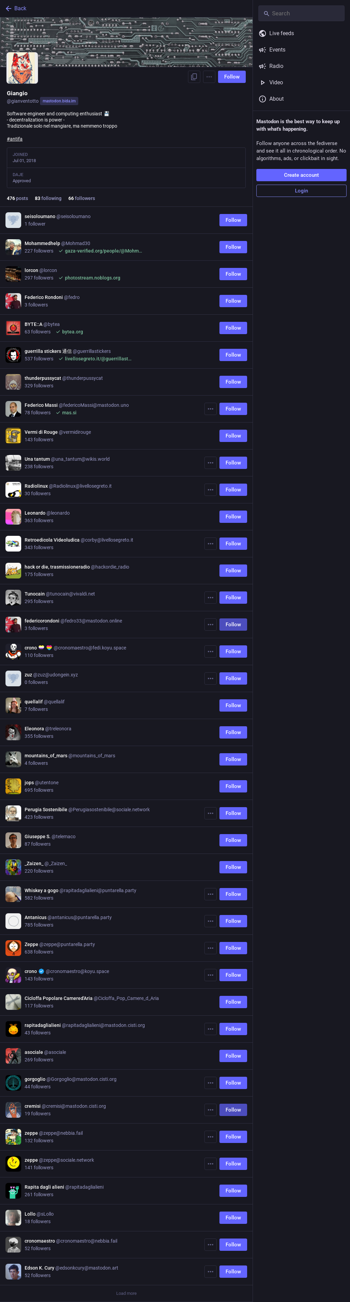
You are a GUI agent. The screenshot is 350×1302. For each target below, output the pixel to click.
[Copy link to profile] (194, 77)
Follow (232, 77)
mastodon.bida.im (59, 101)
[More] (210, 409)
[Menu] (209, 77)
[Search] (301, 13)
